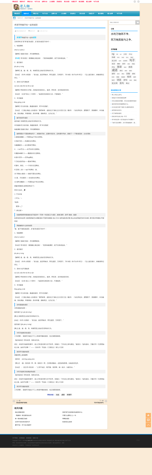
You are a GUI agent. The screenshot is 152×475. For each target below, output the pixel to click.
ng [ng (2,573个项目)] (113, 54)
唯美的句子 (22, 31)
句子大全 (37, 1)
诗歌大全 (30, 1)
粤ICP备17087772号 (65, 440)
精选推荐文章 (50, 440)
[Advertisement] (58, 461)
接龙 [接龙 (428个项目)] (130, 70)
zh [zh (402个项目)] (120, 54)
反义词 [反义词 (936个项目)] (114, 60)
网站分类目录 (42, 440)
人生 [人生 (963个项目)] (125, 54)
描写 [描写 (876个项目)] (113, 73)
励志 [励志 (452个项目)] (132, 57)
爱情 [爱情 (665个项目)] (133, 73)
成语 (34, 37)
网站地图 (57, 440)
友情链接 (22, 438)
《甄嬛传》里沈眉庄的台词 (23, 415)
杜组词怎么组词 (67, 422)
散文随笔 (81, 1)
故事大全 (44, 1)
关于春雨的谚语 (116, 113)
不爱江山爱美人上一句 (69, 415)
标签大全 (35, 438)
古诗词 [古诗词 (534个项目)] (125, 60)
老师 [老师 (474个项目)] (134, 77)
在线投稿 (28, 438)
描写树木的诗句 (116, 110)
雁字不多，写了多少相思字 (23, 425)
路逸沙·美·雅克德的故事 (119, 98)
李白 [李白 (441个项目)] (123, 73)
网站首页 (15, 1)
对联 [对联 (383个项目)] (129, 63)
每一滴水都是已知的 (21, 418)
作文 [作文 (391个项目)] (118, 57)
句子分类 (96, 1)
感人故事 (89, 1)
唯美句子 (22, 1)
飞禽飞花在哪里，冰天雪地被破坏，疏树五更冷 (125, 122)
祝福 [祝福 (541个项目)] (118, 77)
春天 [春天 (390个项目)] (118, 73)
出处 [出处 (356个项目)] (123, 57)
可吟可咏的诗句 (99, 402)
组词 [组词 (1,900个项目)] (129, 77)
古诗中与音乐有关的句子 (22, 422)
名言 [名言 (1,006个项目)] (113, 64)
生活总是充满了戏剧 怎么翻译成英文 (123, 107)
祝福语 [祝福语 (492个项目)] (123, 77)
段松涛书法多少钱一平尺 (119, 116)
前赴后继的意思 (20, 412)
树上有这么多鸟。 (117, 94)
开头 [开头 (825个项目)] (113, 67)
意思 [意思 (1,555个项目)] (130, 67)
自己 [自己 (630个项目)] (113, 80)
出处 (17, 58)
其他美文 (59, 1)
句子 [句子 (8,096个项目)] (132, 60)
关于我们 (15, 438)
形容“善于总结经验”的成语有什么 (72, 412)
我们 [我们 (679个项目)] (121, 70)
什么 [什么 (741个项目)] (130, 54)
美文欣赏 (66, 1)
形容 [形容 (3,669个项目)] (119, 67)
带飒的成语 (65, 418)
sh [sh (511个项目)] (117, 54)
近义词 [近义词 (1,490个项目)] (114, 83)
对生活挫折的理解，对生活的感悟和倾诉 (124, 101)
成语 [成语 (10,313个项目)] (114, 70)
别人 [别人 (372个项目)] (127, 57)
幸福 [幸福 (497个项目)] (133, 64)
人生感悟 (52, 1)
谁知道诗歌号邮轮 (21, 402)
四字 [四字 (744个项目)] (123, 64)
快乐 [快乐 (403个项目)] (125, 67)
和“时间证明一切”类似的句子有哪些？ (123, 119)
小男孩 (138, 440)
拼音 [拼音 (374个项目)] (126, 70)
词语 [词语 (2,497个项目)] (119, 80)
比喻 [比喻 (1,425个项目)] (128, 74)
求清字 (19, 37)
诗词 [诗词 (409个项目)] (131, 80)
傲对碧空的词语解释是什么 (120, 104)
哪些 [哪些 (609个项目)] (118, 64)
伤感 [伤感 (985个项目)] (113, 57)
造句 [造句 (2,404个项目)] (122, 83)
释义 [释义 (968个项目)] (127, 83)
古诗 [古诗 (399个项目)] (120, 60)
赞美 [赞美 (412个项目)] (135, 80)
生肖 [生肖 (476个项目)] (113, 77)
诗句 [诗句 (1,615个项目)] (125, 80)
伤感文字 (74, 1)
